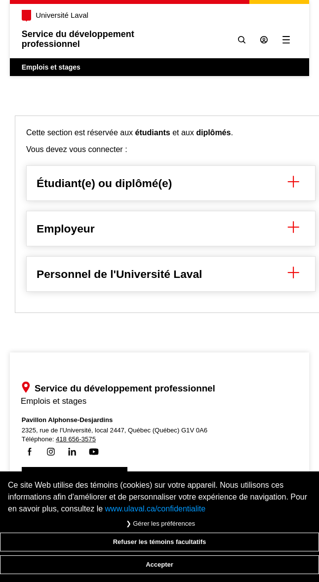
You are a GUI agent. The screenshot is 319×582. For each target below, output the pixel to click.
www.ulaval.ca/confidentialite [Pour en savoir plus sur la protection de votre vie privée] (155, 508)
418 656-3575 (76, 439)
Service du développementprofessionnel (78, 39)
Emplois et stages (51, 67)
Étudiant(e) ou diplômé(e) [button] (171, 183)
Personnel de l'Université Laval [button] (171, 274)
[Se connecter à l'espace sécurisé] (264, 40)
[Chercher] (242, 40)
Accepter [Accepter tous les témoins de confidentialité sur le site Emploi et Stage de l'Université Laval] (159, 564)
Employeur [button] (171, 228)
